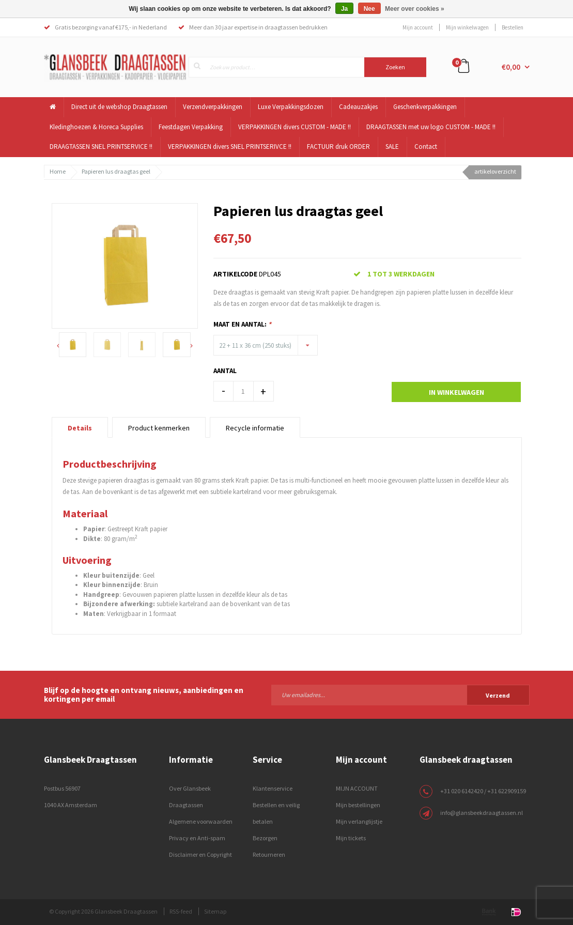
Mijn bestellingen (358, 805)
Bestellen (512, 27)
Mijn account (417, 27)
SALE (392, 146)
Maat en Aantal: (242, 324)
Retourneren (269, 854)
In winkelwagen (456, 392)
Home (58, 171)
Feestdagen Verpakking (191, 126)
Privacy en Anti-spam (197, 838)
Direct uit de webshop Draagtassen (119, 106)
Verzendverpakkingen (212, 106)
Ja (344, 8)
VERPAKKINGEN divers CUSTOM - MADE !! (294, 126)
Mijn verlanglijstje (359, 821)
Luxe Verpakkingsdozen (290, 106)
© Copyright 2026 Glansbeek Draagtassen (103, 911)
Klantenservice (272, 788)
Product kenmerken (159, 428)
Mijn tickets (351, 838)
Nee (369, 8)
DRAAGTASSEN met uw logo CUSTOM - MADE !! (430, 126)
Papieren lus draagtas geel (116, 171)
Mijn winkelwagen (467, 27)
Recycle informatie (255, 428)
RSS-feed (180, 911)
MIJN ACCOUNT (357, 788)
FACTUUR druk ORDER (338, 146)
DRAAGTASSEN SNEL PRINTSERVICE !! (101, 146)
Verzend (498, 695)
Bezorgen (265, 838)
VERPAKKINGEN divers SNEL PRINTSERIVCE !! (229, 146)
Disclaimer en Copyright (200, 854)
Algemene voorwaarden (201, 821)
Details (80, 428)
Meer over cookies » (414, 8)
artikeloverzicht (495, 171)
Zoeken (395, 67)
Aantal (225, 370)
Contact (425, 146)
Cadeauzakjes (358, 106)
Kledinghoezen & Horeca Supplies (96, 126)
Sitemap (215, 911)
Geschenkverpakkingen (425, 106)
